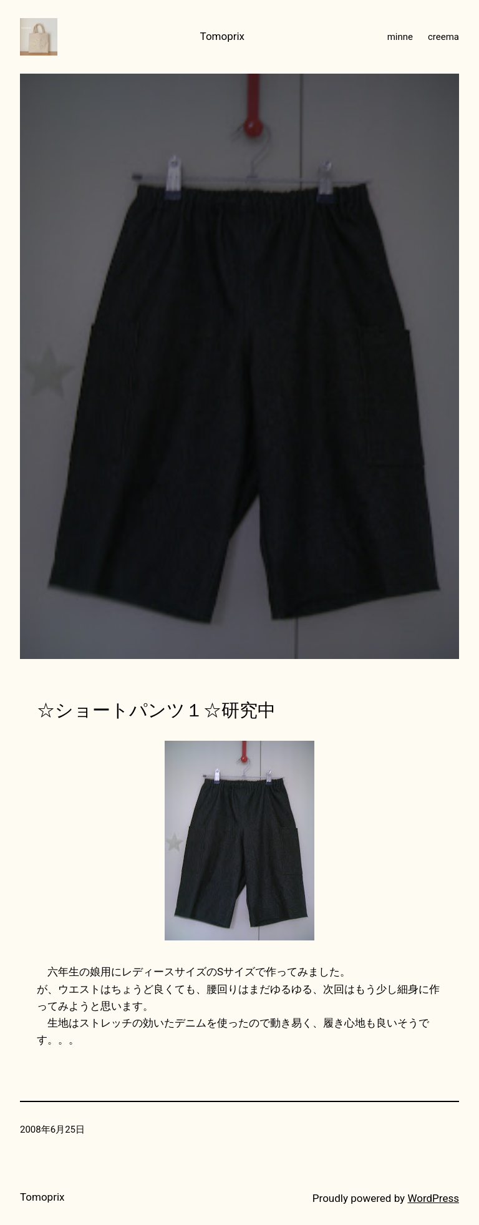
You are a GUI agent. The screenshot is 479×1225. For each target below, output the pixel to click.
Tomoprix (222, 36)
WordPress (433, 1198)
